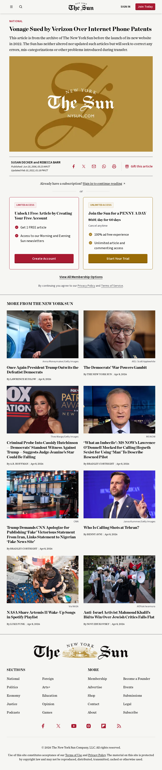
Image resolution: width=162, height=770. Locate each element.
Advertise (95, 687)
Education (49, 695)
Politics (12, 687)
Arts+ (46, 687)
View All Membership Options (81, 277)
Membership (97, 678)
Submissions (132, 695)
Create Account (44, 258)
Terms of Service (112, 286)
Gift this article (139, 166)
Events (128, 687)
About (92, 712)
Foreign (48, 678)
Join (145, 7)
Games (47, 712)
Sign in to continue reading (102, 183)
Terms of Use (73, 755)
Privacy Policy (86, 286)
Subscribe (130, 712)
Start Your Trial (118, 258)
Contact (93, 704)
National (16, 21)
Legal (127, 704)
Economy (13, 695)
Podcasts (13, 712)
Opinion (48, 704)
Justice (12, 704)
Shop (91, 695)
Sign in (125, 7)
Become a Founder (136, 678)
